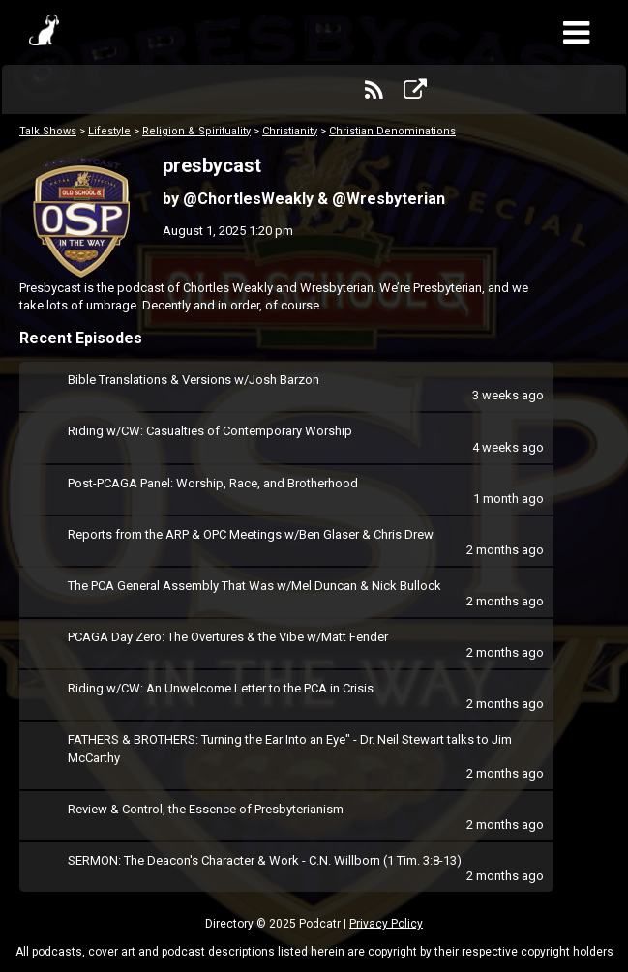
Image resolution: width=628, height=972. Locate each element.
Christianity (289, 131)
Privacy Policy (386, 923)
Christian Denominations (392, 131)
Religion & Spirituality (196, 131)
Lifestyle (109, 131)
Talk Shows (47, 131)
